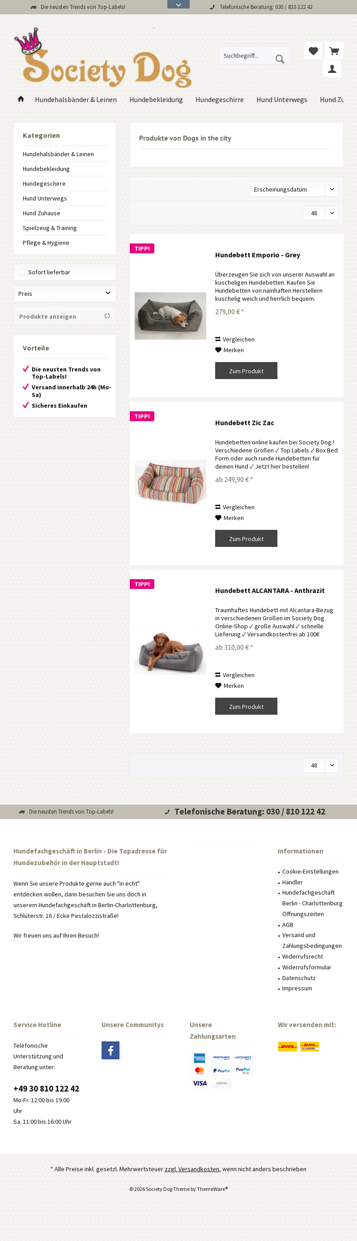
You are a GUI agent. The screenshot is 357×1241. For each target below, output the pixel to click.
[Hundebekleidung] (156, 99)
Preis (25, 294)
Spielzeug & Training (50, 228)
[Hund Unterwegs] (282, 99)
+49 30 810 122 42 (46, 1088)
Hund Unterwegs (45, 198)
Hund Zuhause (41, 213)
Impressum (297, 988)
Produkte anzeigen (64, 316)
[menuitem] (334, 51)
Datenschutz (299, 978)
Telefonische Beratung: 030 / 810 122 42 (266, 7)
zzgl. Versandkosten (192, 1169)
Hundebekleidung (46, 169)
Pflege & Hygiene (46, 243)
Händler (292, 882)
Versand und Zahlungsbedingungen (312, 940)
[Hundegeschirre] (219, 99)
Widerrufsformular (307, 967)
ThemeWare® (212, 1189)
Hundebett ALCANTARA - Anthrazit (270, 590)
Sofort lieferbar (49, 272)
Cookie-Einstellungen (310, 871)
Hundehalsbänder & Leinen (58, 154)
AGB (287, 925)
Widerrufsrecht (302, 956)
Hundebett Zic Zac (244, 422)
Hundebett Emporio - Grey (257, 254)
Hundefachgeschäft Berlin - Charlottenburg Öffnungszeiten (312, 903)
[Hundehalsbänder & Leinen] (76, 99)
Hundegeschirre (44, 183)
